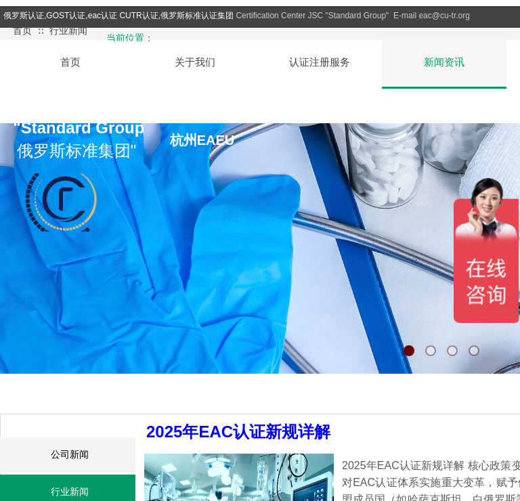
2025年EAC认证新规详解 (238, 431)
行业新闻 (68, 31)
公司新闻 (70, 455)
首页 (22, 31)
